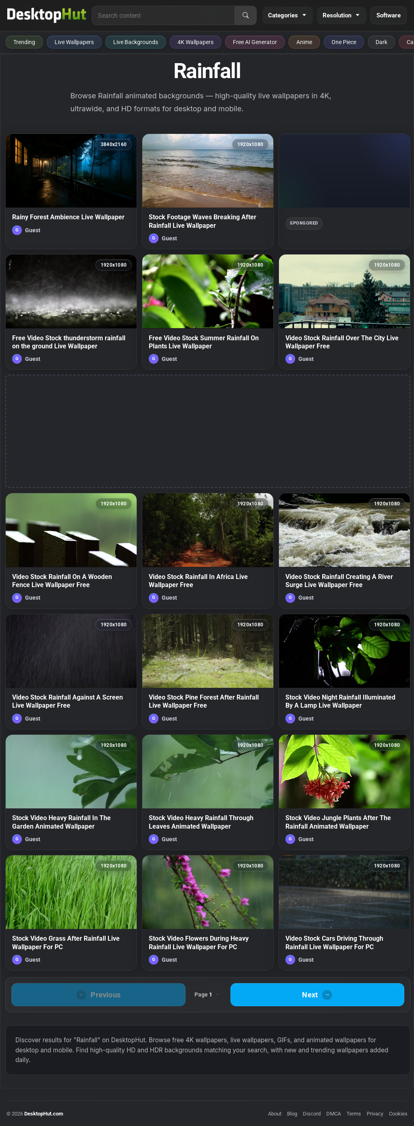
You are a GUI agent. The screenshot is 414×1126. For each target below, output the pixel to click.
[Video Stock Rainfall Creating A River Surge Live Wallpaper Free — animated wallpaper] (344, 550)
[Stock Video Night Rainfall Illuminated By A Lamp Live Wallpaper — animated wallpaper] (344, 671)
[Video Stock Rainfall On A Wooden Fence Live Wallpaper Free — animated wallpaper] (71, 550)
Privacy (375, 1114)
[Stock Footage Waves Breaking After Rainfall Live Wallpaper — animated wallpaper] (207, 191)
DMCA (333, 1114)
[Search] (245, 15)
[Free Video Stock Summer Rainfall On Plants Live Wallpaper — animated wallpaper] (207, 311)
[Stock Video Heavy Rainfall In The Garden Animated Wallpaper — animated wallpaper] (71, 792)
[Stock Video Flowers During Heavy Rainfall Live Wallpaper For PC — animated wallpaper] (207, 912)
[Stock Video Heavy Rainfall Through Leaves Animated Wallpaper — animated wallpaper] (207, 792)
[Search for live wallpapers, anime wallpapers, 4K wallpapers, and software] (163, 15)
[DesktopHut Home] (46, 15)
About (274, 1114)
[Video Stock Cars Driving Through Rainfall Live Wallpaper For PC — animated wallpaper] (344, 912)
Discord (312, 1114)
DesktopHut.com (43, 1114)
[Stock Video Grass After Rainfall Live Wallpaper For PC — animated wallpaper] (71, 912)
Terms (353, 1114)
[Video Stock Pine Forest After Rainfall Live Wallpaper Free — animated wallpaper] (207, 671)
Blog (292, 1114)
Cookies (398, 1114)
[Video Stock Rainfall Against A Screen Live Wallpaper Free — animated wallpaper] (71, 671)
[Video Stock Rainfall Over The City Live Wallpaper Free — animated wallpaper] (344, 311)
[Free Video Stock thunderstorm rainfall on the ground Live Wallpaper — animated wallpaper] (71, 311)
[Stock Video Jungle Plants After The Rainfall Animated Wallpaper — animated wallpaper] (344, 792)
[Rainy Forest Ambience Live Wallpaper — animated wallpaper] (71, 191)
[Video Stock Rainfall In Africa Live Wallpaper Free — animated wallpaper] (207, 550)
